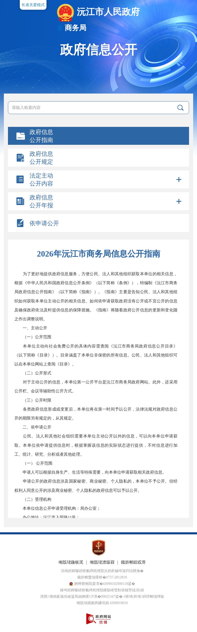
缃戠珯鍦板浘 (71, 562)
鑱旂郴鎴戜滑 (133, 562)
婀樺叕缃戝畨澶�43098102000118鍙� (102, 584)
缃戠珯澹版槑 (102, 562)
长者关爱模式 (33, 5)
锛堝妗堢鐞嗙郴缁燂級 (144, 596)
